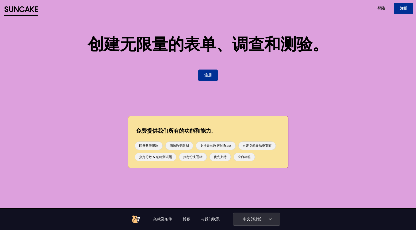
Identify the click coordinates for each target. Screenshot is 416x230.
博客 (186, 219)
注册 (403, 8)
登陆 (381, 8)
